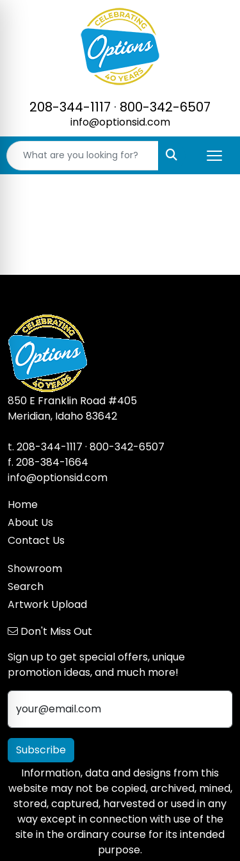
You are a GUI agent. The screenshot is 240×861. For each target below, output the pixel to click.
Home (23, 504)
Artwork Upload (47, 604)
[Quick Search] (82, 155)
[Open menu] (214, 155)
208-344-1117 (70, 107)
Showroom (35, 568)
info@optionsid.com (120, 122)
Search (26, 586)
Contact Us (36, 540)
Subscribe (41, 749)
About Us (30, 522)
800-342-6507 (165, 107)
